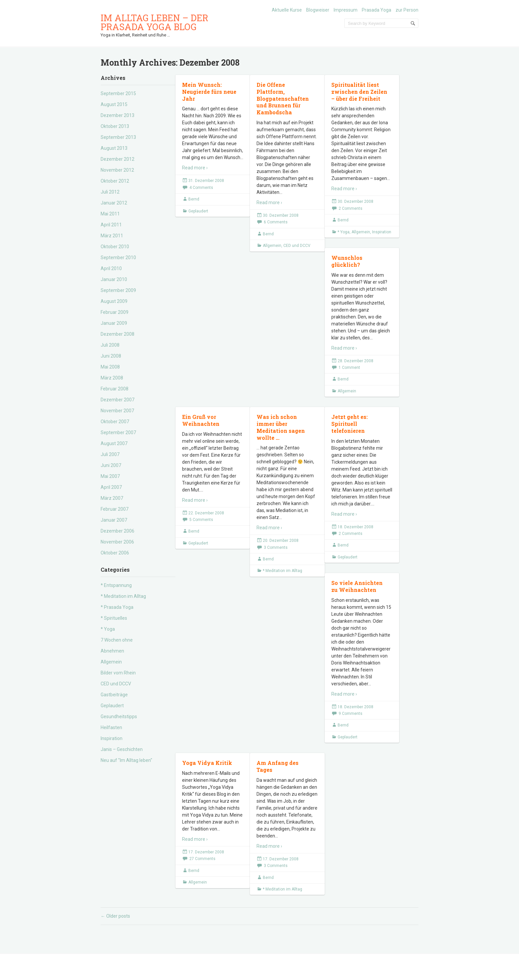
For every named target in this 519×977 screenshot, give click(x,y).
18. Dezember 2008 (355, 527)
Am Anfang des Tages (278, 766)
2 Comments (350, 208)
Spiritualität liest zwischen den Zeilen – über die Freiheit (359, 91)
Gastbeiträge (114, 694)
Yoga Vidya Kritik (207, 762)
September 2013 (118, 137)
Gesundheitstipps (119, 716)
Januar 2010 (114, 279)
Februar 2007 (114, 509)
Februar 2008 (114, 388)
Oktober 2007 (115, 421)
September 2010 (118, 257)
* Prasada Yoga (117, 607)
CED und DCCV (116, 683)
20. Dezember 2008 (281, 540)
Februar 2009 (114, 312)
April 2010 (111, 268)
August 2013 (114, 148)
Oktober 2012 (115, 181)
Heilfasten (111, 727)
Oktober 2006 (115, 552)
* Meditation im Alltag (123, 596)
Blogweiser (317, 10)
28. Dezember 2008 (355, 361)
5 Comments (201, 519)
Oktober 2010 (115, 246)
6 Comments (276, 222)
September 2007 (118, 432)
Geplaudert (112, 705)
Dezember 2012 (117, 159)
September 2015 (118, 93)
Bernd (193, 199)
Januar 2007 (114, 520)
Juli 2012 (110, 192)
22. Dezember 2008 (206, 513)
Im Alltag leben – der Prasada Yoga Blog (154, 22)
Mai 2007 (110, 476)
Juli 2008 (110, 345)
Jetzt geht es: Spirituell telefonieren (349, 423)
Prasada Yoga (376, 10)
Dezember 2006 (117, 531)
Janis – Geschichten (122, 749)
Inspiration (111, 738)
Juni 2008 (111, 356)
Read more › (195, 167)
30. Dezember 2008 (281, 215)
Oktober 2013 (115, 126)
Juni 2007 (111, 465)
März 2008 (112, 377)
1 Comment (349, 367)
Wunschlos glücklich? (346, 261)
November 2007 (117, 410)
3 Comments (276, 547)
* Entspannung (116, 585)
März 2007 (112, 498)
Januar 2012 (114, 202)
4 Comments (201, 187)
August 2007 (114, 443)
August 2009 (114, 301)
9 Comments (350, 713)
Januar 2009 (114, 323)
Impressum (345, 10)
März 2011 (112, 235)
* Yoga (108, 629)
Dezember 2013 (117, 115)
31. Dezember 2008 (206, 180)
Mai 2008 (110, 367)
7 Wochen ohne (117, 640)
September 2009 (118, 290)
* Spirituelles (114, 618)
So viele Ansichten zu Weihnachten (357, 586)
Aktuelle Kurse (287, 10)
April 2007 (111, 487)
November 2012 (117, 170)
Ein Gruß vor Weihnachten (200, 420)
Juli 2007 (110, 454)
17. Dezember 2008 (206, 852)
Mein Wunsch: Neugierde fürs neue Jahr (209, 91)
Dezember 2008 (117, 334)
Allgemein (111, 661)
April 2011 (111, 224)
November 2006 (117, 542)
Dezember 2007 (117, 399)
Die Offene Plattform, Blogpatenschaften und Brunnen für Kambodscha (283, 98)
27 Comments (202, 858)
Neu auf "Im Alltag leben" (126, 760)
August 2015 (114, 104)
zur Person (407, 10)
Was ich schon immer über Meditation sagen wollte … (281, 427)
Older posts (115, 916)
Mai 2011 (110, 213)
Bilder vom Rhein (118, 672)
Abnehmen (112, 651)
